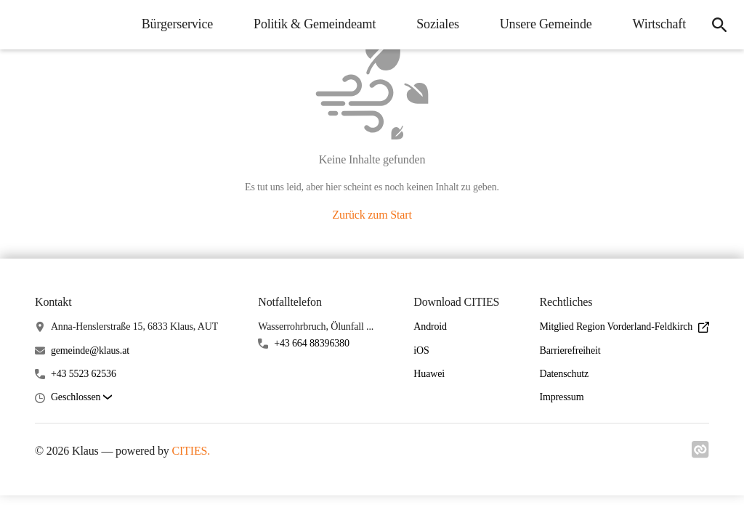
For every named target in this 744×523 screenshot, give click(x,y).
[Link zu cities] (700, 454)
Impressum (561, 397)
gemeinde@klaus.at (90, 350)
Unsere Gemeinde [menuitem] (546, 24)
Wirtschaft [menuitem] (659, 24)
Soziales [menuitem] (437, 24)
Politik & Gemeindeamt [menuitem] (315, 24)
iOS (421, 350)
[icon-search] (719, 24)
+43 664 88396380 (311, 343)
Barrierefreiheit (569, 350)
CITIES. (190, 451)
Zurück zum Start (371, 214)
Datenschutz (564, 373)
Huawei (429, 373)
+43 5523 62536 (83, 373)
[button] (81, 397)
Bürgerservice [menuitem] (177, 24)
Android (430, 326)
